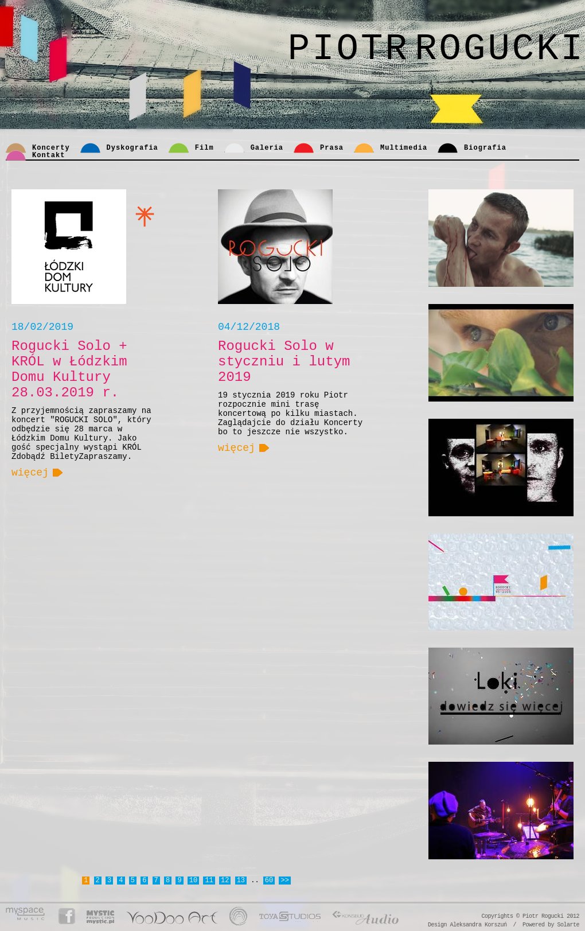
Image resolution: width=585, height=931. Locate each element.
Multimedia (403, 148)
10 (193, 881)
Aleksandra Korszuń (478, 925)
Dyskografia (132, 148)
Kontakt (48, 155)
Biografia (485, 148)
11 (209, 881)
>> (284, 881)
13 (241, 881)
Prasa (332, 148)
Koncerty (51, 148)
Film (204, 148)
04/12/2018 (249, 327)
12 (225, 881)
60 (269, 881)
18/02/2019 (42, 327)
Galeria (267, 148)
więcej (30, 472)
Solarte (568, 925)
